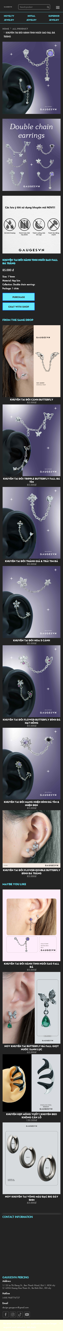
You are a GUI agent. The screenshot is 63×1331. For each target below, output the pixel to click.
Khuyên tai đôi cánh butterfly (31, 399)
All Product (20, 28)
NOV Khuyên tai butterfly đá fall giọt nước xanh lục (31, 1047)
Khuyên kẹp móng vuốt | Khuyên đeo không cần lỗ (31, 1115)
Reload (31, 1327)
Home (5, 28)
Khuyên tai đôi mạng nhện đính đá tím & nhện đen (31, 803)
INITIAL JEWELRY (31, 17)
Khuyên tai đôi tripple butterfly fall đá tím (31, 480)
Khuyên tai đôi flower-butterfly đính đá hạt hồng (31, 721)
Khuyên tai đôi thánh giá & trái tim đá (31, 561)
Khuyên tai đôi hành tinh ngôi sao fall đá (31, 965)
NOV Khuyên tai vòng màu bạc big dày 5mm (31, 1198)
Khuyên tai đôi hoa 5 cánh (31, 640)
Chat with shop (18, 306)
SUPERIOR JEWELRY (53, 17)
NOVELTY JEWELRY (9, 17)
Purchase (18, 296)
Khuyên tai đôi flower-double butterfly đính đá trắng (31, 871)
